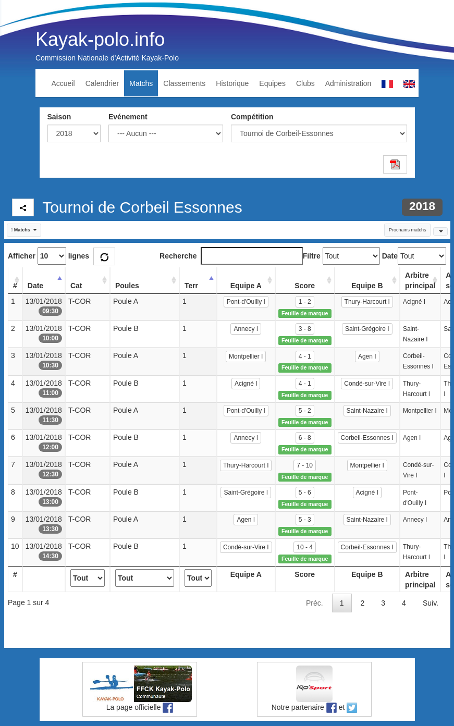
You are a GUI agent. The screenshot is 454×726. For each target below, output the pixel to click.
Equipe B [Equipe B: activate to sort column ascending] (367, 285)
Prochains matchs (407, 229)
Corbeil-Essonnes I (367, 437)
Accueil (63, 83)
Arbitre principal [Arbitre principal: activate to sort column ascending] (420, 280)
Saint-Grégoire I (367, 329)
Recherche (231, 256)
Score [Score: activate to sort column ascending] (305, 285)
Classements (184, 83)
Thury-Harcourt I (367, 301)
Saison (59, 117)
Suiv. (430, 603)
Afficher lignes (48, 256)
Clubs (305, 83)
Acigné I (246, 383)
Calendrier (102, 83)
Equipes (272, 83)
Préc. (314, 603)
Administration (348, 83)
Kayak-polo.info (100, 39)
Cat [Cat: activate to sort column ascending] (76, 285)
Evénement (128, 117)
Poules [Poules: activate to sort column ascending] (127, 285)
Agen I (367, 356)
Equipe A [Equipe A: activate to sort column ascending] (246, 285)
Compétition (252, 117)
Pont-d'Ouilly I (246, 301)
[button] (24, 230)
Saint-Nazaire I (367, 410)
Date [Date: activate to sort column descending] (35, 285)
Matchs (141, 83)
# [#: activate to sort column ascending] (15, 285)
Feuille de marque (304, 313)
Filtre (312, 256)
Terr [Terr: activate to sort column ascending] (191, 285)
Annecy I (246, 329)
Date (390, 256)
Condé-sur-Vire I (367, 383)
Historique (232, 83)
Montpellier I (246, 356)
